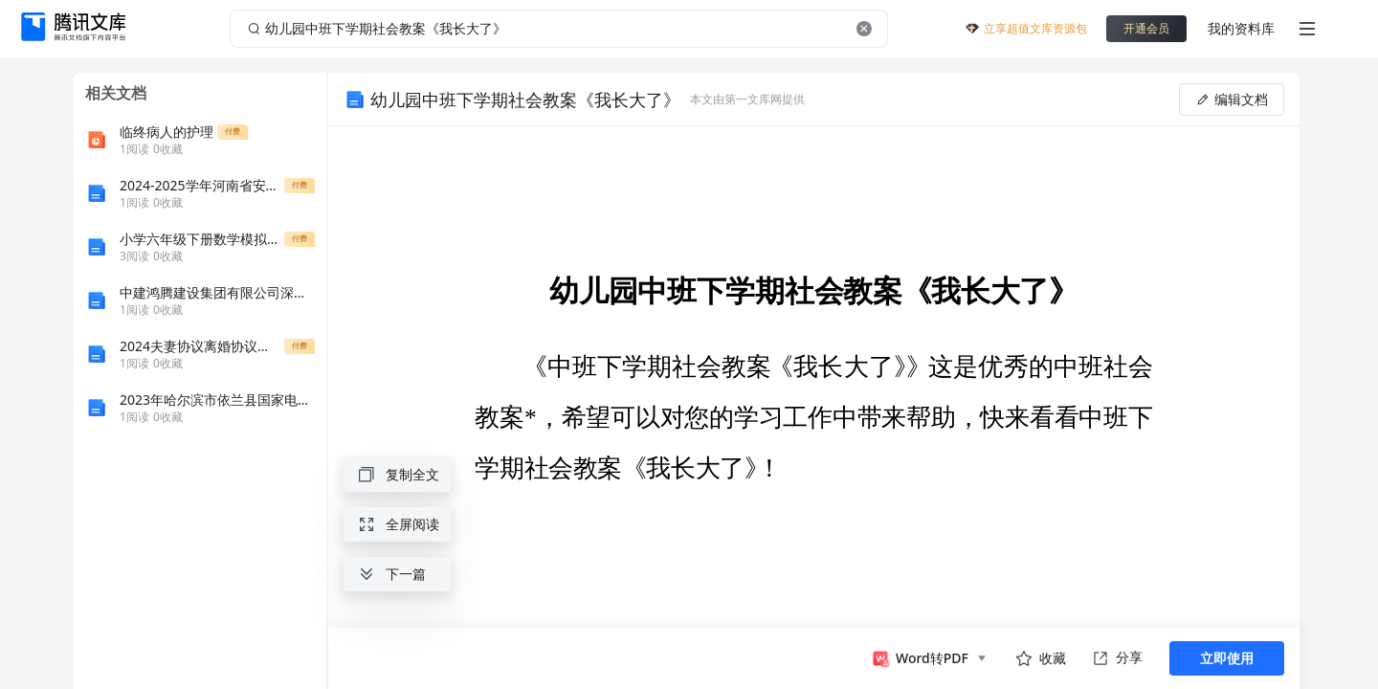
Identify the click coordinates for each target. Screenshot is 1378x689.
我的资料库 (1241, 28)
